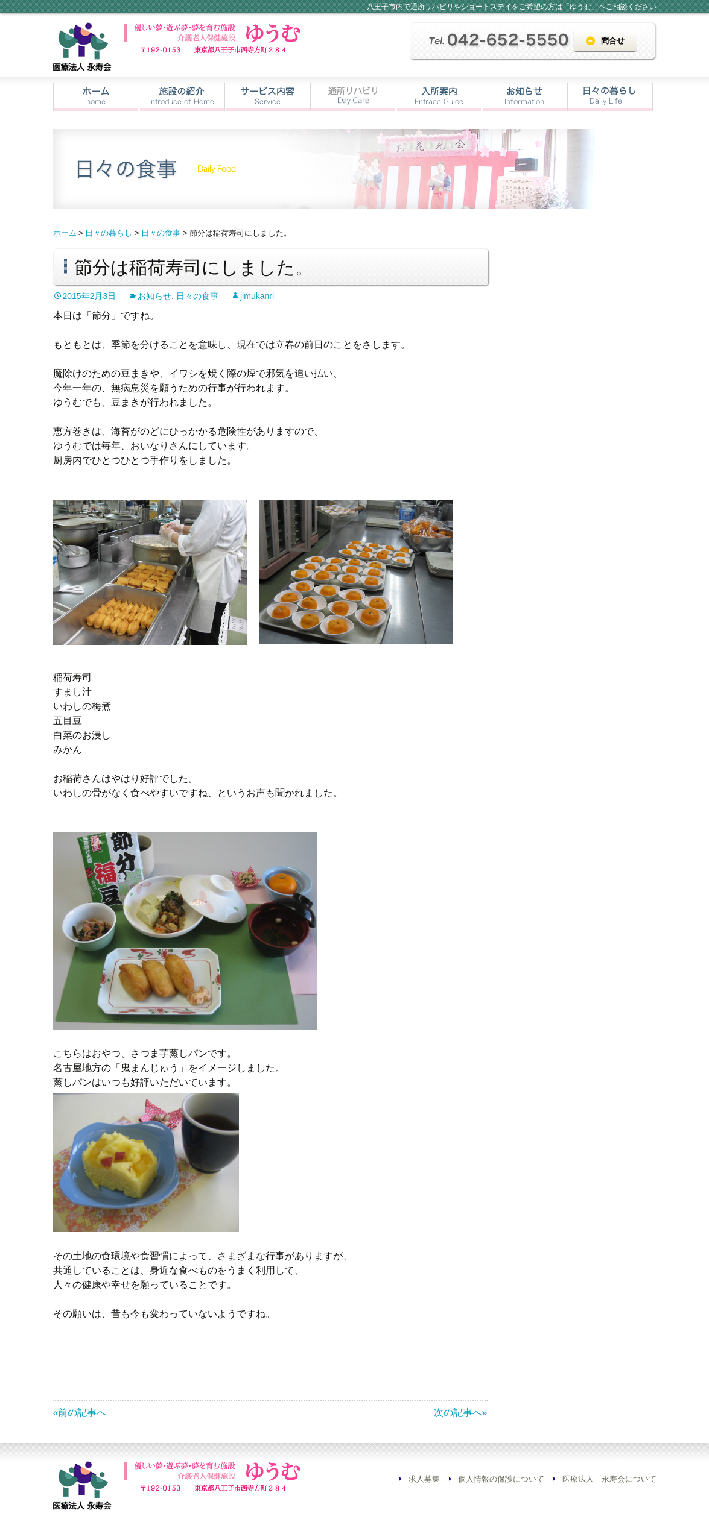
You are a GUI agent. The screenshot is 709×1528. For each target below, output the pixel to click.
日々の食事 (197, 296)
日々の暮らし (610, 97)
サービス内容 (268, 97)
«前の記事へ (80, 1412)
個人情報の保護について (501, 1478)
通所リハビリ (353, 97)
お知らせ (525, 97)
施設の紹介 (182, 97)
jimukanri (257, 296)
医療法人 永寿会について (609, 1478)
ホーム (96, 97)
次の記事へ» (461, 1412)
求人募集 (424, 1478)
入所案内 (439, 97)
